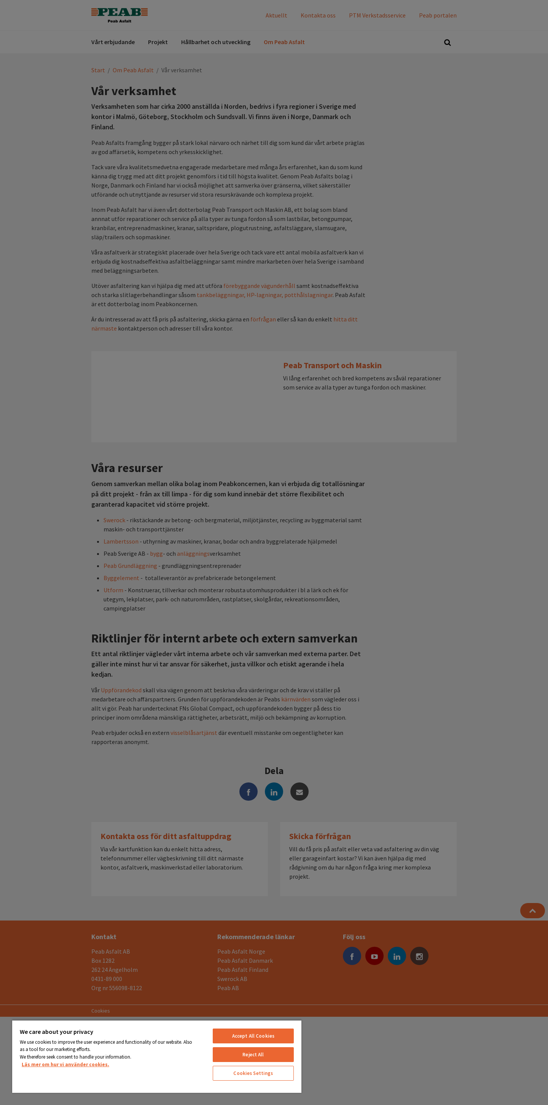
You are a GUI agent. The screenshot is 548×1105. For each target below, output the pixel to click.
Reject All (253, 1054)
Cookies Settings (253, 1073)
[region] (156, 1056)
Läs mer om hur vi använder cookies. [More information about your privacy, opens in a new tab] (65, 1064)
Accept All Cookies (253, 1036)
